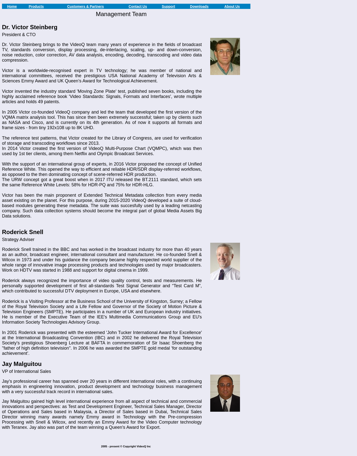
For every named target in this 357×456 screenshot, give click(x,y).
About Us (232, 6)
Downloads (199, 6)
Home (12, 6)
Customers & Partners (85, 6)
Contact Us (138, 6)
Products (36, 6)
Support (168, 6)
